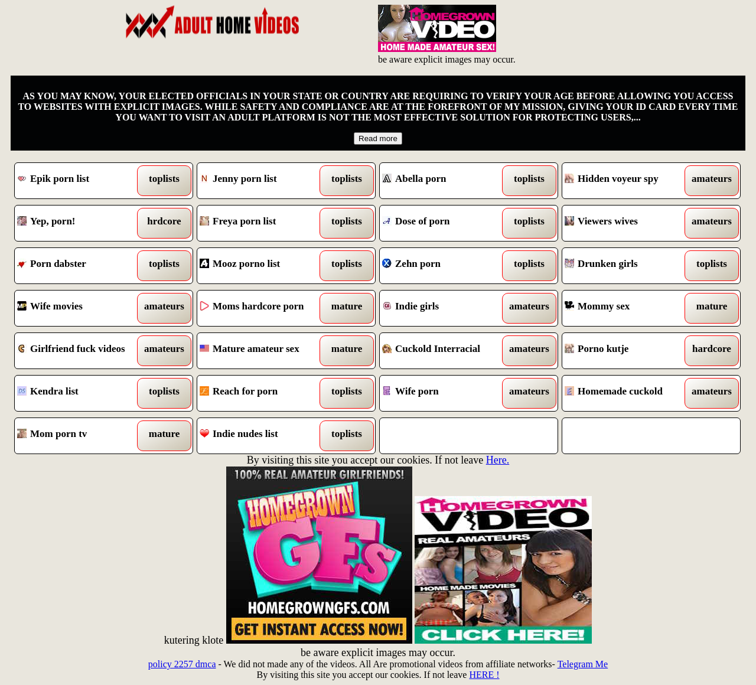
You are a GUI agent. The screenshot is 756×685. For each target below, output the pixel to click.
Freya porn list (264, 223)
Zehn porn (446, 265)
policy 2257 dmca (182, 664)
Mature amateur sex (264, 350)
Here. (497, 460)
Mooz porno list (264, 265)
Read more (378, 138)
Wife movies (81, 308)
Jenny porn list (264, 180)
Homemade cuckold (629, 393)
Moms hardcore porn (264, 308)
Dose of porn (446, 223)
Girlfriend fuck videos (81, 350)
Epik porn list (81, 180)
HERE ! (484, 675)
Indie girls (446, 308)
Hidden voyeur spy (629, 180)
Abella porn (446, 180)
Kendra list (81, 393)
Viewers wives (629, 223)
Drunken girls (629, 265)
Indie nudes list (264, 435)
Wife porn (446, 393)
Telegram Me (583, 664)
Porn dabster (81, 265)
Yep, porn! (81, 223)
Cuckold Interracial (446, 350)
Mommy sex (629, 308)
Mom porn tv (81, 435)
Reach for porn (264, 393)
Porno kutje (629, 350)
